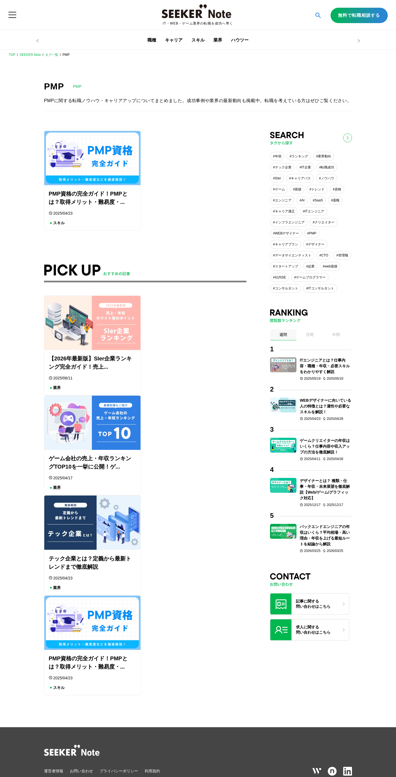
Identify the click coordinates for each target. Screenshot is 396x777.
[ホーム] (198, 15)
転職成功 (327, 167)
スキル (198, 40)
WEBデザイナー (287, 233)
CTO (324, 255)
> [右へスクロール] (359, 41)
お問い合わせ (81, 699)
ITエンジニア (314, 211)
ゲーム (280, 189)
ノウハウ (327, 178)
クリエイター (324, 222)
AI (303, 200)
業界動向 (324, 156)
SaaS (319, 200)
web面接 (330, 266)
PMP (313, 233)
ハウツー (240, 40)
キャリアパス (301, 178)
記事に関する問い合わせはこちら (313, 604)
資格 (338, 189)
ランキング (300, 156)
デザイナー (316, 244)
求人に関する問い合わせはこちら (313, 630)
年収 (278, 156)
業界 (217, 40)
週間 (283, 334)
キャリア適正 (285, 211)
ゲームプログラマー (311, 277)
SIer (278, 178)
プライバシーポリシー (119, 699)
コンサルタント (286, 288)
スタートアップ (286, 266)
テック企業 (283, 167)
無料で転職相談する (359, 15)
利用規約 (152, 699)
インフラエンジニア (290, 222)
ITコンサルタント (321, 288)
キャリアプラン (286, 244)
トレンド (317, 189)
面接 (298, 189)
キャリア (174, 40)
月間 (310, 334)
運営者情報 (53, 699)
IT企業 (306, 167)
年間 (336, 334)
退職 (336, 200)
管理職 (343, 255)
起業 (311, 266)
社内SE (280, 277)
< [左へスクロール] (37, 41)
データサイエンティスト (293, 255)
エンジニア (283, 200)
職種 (151, 40)
